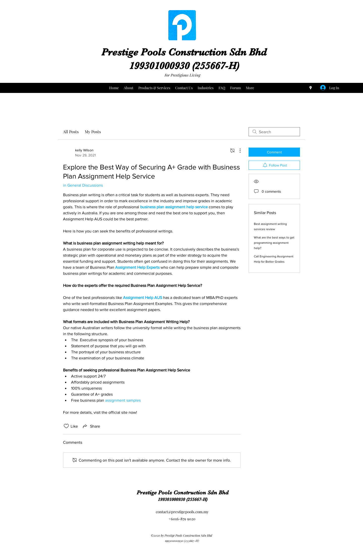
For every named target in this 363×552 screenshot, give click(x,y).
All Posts (71, 131)
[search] (274, 131)
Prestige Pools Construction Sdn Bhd (184, 52)
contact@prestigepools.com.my (182, 511)
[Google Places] (310, 87)
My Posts (93, 131)
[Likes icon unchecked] (66, 426)
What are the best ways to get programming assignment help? (274, 243)
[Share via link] (91, 426)
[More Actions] (237, 151)
